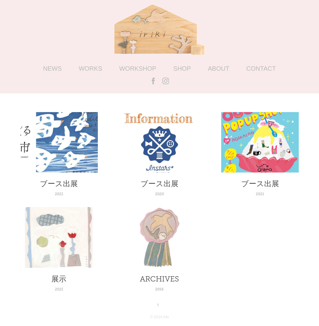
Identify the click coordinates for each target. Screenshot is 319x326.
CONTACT (261, 68)
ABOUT (218, 68)
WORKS (90, 68)
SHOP (182, 68)
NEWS (52, 68)
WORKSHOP (137, 68)
